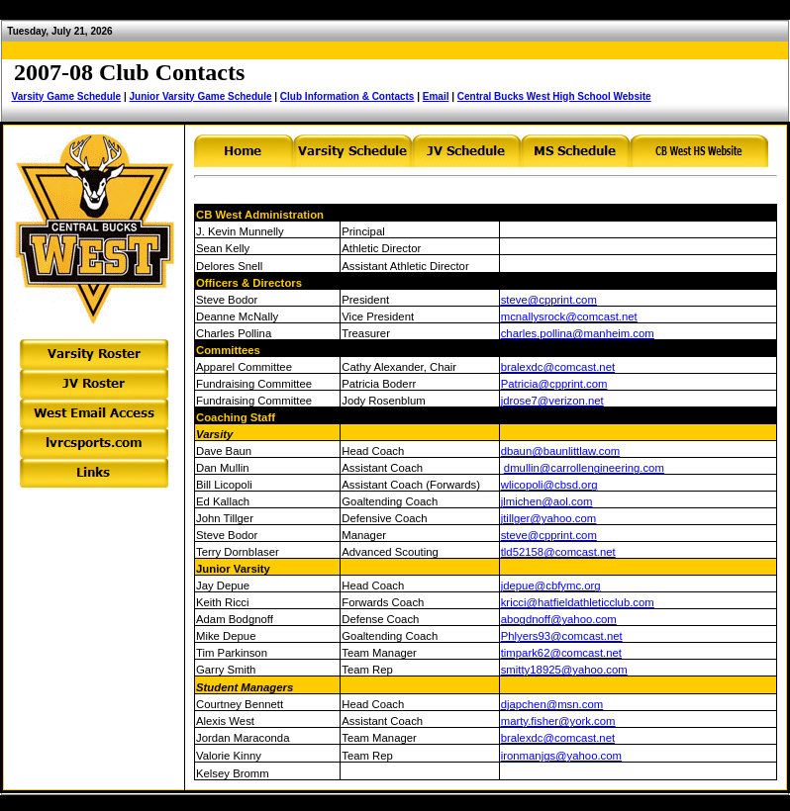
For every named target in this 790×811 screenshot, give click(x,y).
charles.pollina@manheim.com (577, 333)
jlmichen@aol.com (547, 501)
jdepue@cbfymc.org (551, 585)
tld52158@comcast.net (558, 552)
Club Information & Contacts (347, 96)
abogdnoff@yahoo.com (559, 619)
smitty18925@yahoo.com (564, 670)
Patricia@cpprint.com (554, 384)
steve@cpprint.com (549, 300)
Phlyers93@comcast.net (562, 636)
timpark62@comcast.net (561, 653)
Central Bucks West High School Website (554, 96)
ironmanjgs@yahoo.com (561, 756)
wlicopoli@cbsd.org (549, 485)
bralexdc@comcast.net (558, 367)
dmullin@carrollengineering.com (584, 468)
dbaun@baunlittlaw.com (560, 451)
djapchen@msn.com (552, 704)
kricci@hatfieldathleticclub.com (577, 602)
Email (436, 96)
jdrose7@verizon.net (552, 400)
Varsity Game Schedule (67, 96)
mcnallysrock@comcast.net (569, 316)
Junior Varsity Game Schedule (201, 96)
